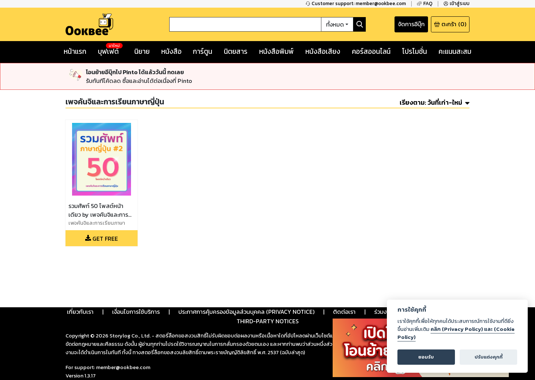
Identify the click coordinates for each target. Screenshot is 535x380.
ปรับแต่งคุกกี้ (489, 356)
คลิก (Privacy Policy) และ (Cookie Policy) (456, 333)
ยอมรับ (426, 356)
